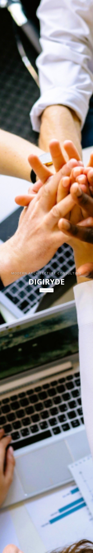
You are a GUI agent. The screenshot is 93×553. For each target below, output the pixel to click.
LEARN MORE (46, 290)
